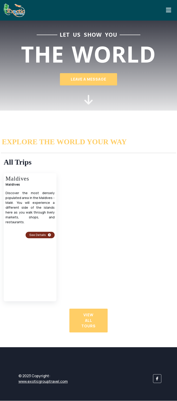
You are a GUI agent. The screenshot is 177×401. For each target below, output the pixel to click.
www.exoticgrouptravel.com (43, 381)
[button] (157, 378)
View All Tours (88, 321)
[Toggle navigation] (168, 10)
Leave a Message (88, 79)
